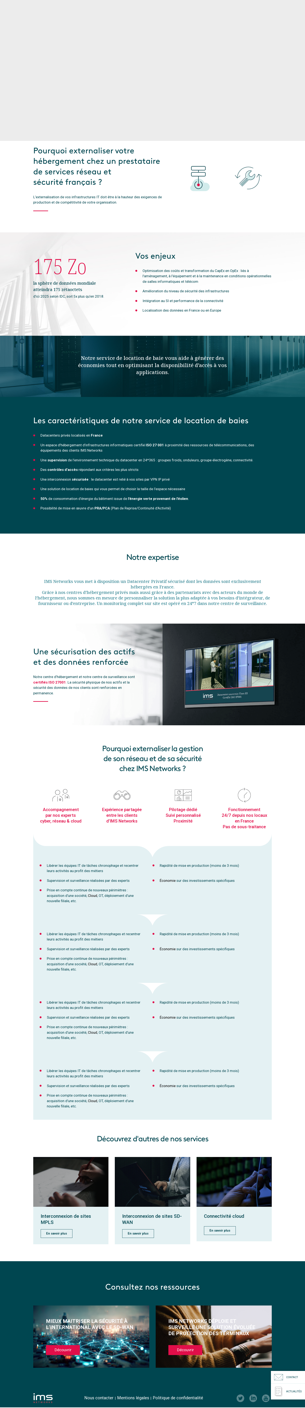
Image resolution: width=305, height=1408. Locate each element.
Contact (286, 1377)
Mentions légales (133, 1398)
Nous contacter (99, 1398)
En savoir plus (56, 1233)
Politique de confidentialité (178, 1398)
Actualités (288, 1391)
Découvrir (63, 1350)
